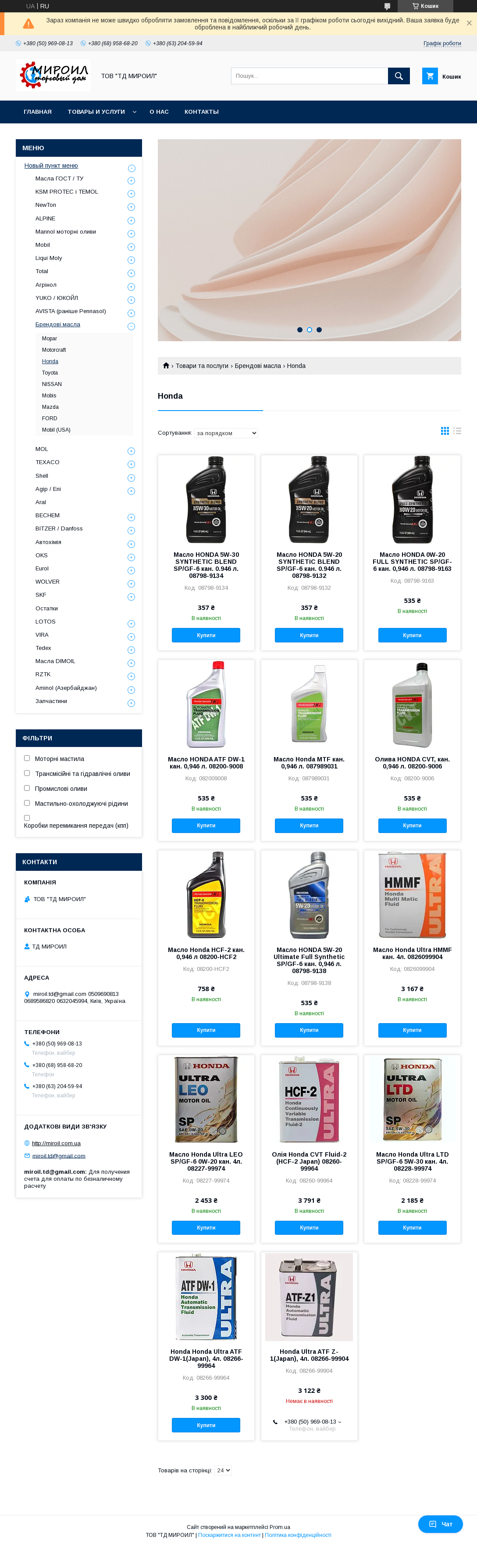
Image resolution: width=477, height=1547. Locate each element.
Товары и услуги (96, 111)
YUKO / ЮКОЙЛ (57, 298)
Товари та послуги (201, 365)
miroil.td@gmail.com (58, 1155)
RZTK (43, 674)
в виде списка (457, 433)
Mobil (43, 245)
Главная (38, 111)
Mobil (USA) (56, 430)
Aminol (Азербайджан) (66, 688)
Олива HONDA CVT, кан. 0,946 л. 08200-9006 (412, 763)
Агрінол (46, 284)
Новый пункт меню (51, 165)
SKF (41, 594)
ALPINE (45, 218)
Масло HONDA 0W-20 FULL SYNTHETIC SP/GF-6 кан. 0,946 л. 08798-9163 (412, 561)
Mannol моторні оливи (66, 231)
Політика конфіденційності (298, 1535)
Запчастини (51, 701)
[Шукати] (399, 76)
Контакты (202, 111)
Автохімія (48, 542)
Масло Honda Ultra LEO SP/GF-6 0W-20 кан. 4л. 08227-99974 (206, 1161)
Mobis (49, 396)
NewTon (46, 205)
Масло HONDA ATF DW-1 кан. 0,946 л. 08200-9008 (206, 763)
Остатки (47, 608)
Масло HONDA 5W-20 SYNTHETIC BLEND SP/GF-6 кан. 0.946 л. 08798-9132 (309, 565)
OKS (42, 555)
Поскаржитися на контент (229, 1535)
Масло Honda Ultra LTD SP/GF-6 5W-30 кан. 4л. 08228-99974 (412, 1161)
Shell (42, 475)
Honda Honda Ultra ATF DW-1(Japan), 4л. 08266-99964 (206, 1358)
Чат (440, 1524)
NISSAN (52, 384)
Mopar (49, 338)
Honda (50, 361)
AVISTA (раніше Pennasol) (71, 311)
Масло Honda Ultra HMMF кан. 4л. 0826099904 (412, 953)
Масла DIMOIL (55, 661)
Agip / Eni (48, 489)
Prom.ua (280, 1527)
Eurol (42, 568)
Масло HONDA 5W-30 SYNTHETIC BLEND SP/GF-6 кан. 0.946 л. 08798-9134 (206, 565)
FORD (49, 418)
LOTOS (46, 621)
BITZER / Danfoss (59, 528)
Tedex (43, 648)
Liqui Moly (49, 258)
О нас (159, 111)
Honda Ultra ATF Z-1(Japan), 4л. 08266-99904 (309, 1355)
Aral (41, 502)
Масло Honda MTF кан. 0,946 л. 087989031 (309, 763)
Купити (206, 635)
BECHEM (48, 515)
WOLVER (48, 581)
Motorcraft (54, 350)
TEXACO (48, 462)
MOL (42, 449)
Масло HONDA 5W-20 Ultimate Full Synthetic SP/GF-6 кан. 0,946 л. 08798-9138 (309, 960)
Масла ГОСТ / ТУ (59, 178)
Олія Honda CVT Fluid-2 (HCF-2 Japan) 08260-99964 (309, 1161)
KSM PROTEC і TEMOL (67, 191)
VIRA (42, 634)
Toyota (50, 373)
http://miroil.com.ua (56, 1143)
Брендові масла (258, 365)
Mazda (50, 407)
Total (42, 271)
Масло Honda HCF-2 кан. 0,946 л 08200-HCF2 (206, 953)
